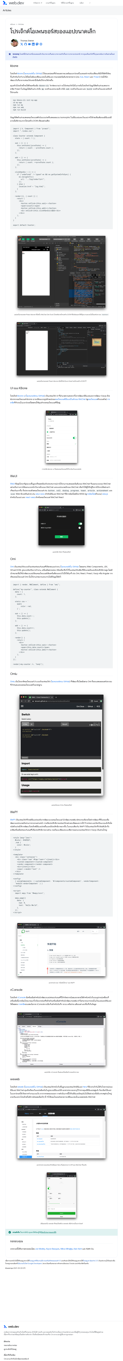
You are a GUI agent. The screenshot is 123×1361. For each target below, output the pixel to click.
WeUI (12, 484)
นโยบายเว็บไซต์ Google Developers (30, 1263)
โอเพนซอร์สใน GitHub (33, 73)
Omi (12, 567)
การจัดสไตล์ (91, 494)
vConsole (21, 997)
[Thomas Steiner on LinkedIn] (33, 45)
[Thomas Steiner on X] (21, 45)
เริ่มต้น (15, 57)
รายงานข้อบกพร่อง (10, 1345)
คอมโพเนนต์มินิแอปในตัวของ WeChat (70, 399)
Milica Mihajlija (66, 1249)
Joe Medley (40, 1249)
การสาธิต (21, 1004)
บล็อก (82, 3)
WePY (12, 820)
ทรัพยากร (36, 3)
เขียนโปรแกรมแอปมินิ (48, 1232)
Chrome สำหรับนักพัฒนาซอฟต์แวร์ (16, 1359)
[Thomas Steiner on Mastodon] (37, 45)
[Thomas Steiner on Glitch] (29, 45)
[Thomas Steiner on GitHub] (25, 45)
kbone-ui (21, 396)
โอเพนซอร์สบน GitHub (35, 396)
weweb (20, 1087)
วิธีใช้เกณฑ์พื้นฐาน (67, 3)
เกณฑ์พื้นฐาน (50, 3)
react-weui (30, 497)
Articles (7, 10)
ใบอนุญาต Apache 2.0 (90, 1261)
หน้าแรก (12, 24)
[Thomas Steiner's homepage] (41, 45)
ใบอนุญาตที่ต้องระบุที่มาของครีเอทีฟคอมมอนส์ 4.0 (45, 1261)
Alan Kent (78, 1249)
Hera (85, 1087)
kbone (20, 73)
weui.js (105, 494)
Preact (96, 77)
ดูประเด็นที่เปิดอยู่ (10, 1349)
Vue (81, 77)
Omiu (12, 681)
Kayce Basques (52, 1249)
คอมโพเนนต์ (93, 399)
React (86, 77)
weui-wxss (40, 494)
